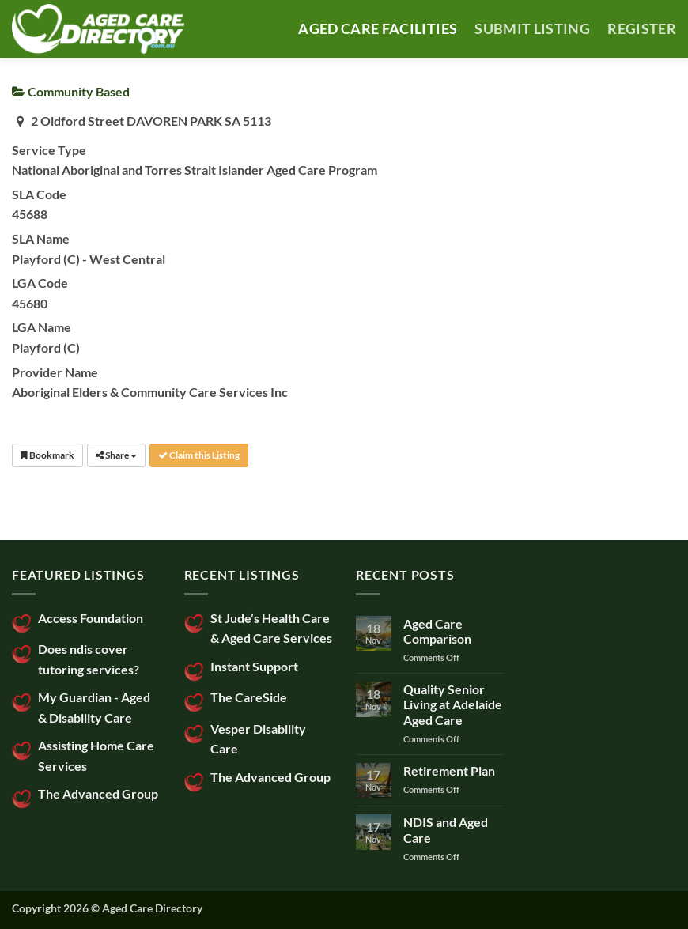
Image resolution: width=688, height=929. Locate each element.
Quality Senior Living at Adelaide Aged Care (452, 704)
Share (116, 455)
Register (641, 29)
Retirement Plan (449, 770)
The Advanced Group (98, 793)
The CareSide (248, 696)
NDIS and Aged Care (445, 829)
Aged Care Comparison (437, 631)
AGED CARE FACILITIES (377, 29)
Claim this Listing (199, 455)
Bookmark (47, 455)
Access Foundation (90, 617)
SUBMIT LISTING (532, 29)
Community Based (71, 91)
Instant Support (254, 666)
